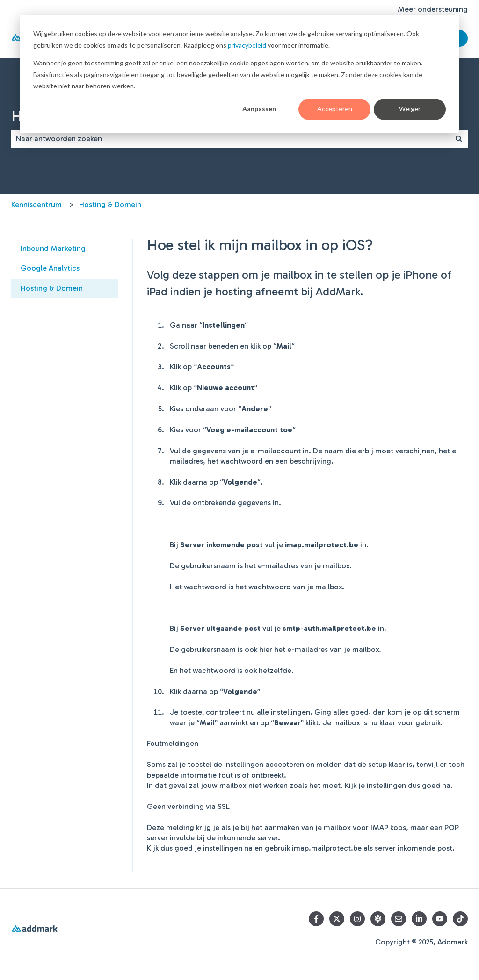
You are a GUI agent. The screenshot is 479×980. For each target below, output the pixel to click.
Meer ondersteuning (433, 9)
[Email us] (398, 918)
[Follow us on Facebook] (316, 918)
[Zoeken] (459, 139)
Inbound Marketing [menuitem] (53, 248)
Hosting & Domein (110, 204)
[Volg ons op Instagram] (357, 918)
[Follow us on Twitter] (336, 918)
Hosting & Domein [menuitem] (52, 288)
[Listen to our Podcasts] (377, 918)
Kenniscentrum (36, 204)
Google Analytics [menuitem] (50, 268)
